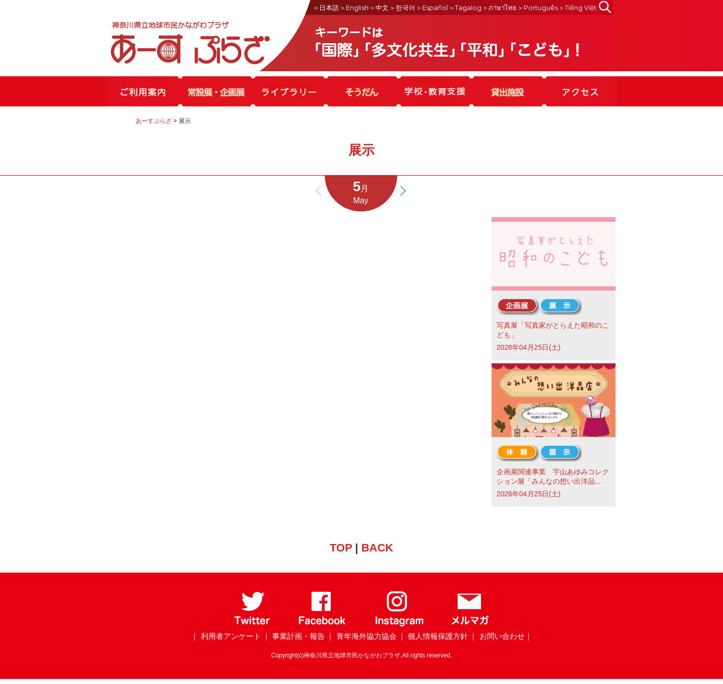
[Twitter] (252, 624)
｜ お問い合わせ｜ (500, 636)
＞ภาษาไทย (499, 8)
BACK (378, 547)
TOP (341, 547)
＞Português (537, 8)
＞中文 (379, 8)
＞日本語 (326, 8)
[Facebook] (322, 624)
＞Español (432, 8)
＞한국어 (402, 8)
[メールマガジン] (470, 624)
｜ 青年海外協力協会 (361, 636)
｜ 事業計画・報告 (294, 636)
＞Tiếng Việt (577, 8)
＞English (354, 8)
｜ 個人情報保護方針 (433, 636)
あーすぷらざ (154, 120)
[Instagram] (399, 624)
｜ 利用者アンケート (226, 636)
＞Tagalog (464, 8)
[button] (403, 191)
